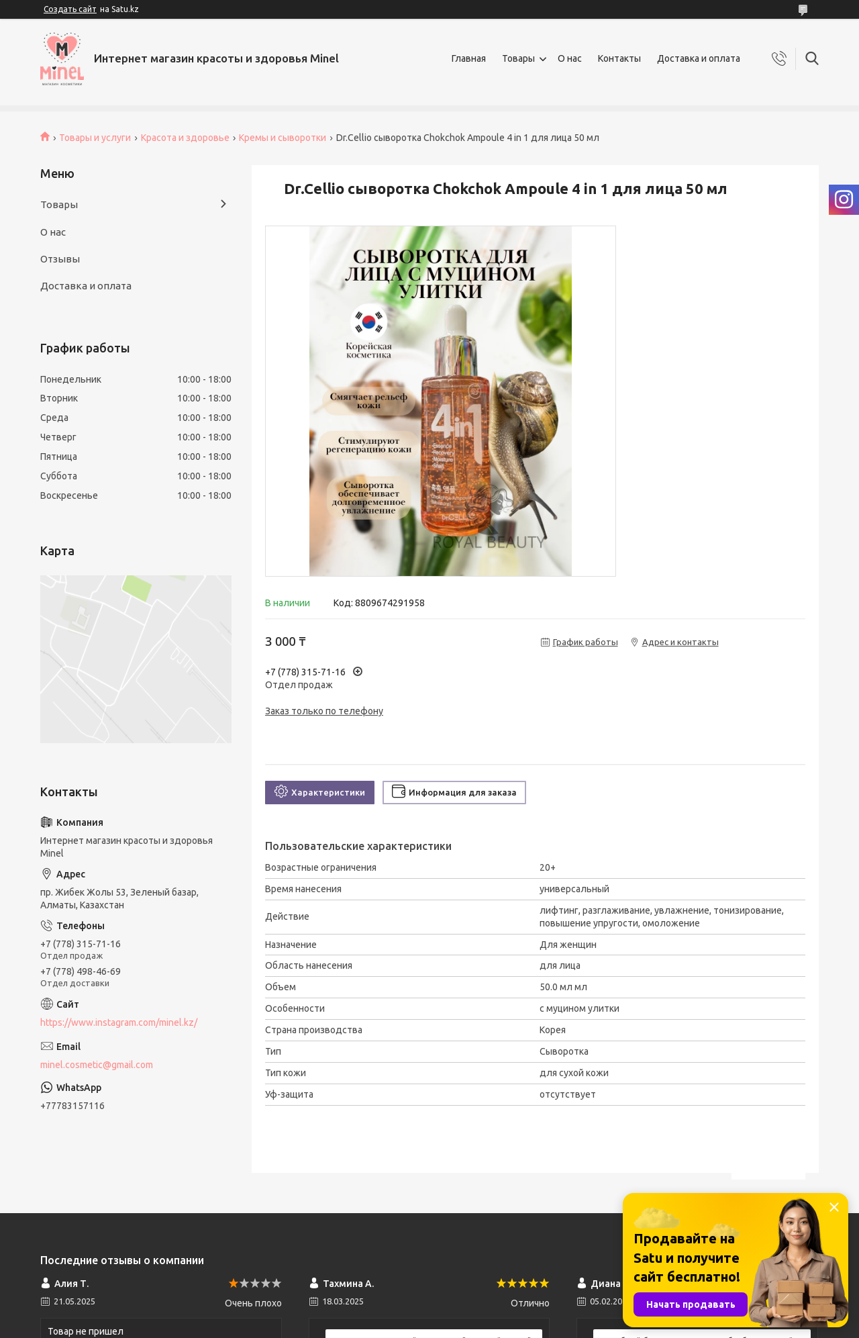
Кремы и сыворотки (282, 137)
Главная (469, 58)
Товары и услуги (95, 137)
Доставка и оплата (698, 58)
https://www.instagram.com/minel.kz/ (118, 1022)
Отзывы (60, 259)
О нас (570, 58)
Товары (518, 58)
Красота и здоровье (185, 137)
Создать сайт (70, 9)
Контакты (619, 58)
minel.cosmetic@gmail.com (96, 1064)
